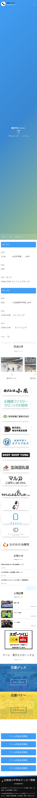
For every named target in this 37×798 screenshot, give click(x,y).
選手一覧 (16, 603)
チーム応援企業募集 (18, 736)
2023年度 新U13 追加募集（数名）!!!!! (12, 572)
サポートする (18, 682)
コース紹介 (17, 622)
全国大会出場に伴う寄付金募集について (12, 564)
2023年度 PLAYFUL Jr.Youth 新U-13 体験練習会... (15, 580)
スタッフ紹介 (18, 612)
